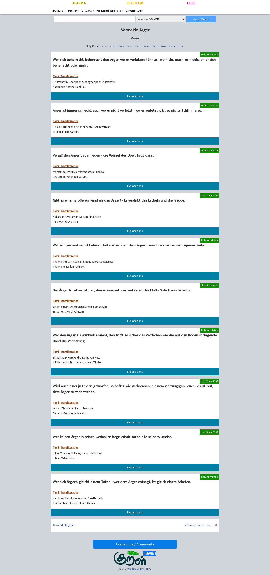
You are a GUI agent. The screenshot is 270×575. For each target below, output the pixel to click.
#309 (172, 46)
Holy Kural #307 (209, 330)
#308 (163, 46)
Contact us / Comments (135, 544)
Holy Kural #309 (209, 432)
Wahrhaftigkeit (65, 525)
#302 (112, 46)
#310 (180, 46)
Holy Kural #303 (209, 150)
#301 (104, 46)
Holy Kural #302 (209, 105)
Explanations (135, 96)
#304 (129, 46)
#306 (146, 46)
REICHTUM (135, 3)
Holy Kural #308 (209, 381)
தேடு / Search (201, 19)
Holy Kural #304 (209, 195)
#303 (121, 46)
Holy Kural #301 (209, 55)
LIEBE (191, 3)
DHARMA (79, 3)
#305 (138, 46)
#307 (155, 46)
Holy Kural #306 (209, 285)
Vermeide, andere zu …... (199, 525)
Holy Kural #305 (209, 240)
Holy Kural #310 (209, 477)
